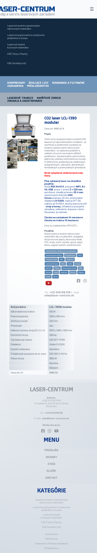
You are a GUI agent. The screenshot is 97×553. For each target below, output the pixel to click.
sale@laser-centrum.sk (59, 295)
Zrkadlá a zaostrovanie (24, 101)
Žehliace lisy (38, 82)
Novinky (51, 457)
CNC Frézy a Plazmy (17, 53)
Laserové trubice (20, 98)
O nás (51, 463)
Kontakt (51, 477)
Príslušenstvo (38, 85)
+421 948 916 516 (59, 292)
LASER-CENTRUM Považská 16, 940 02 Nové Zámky (51, 402)
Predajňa (51, 450)
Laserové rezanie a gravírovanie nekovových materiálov (23, 27)
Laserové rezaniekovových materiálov (18, 46)
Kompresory (16, 82)
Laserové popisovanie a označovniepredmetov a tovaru (25, 36)
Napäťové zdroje (49, 98)
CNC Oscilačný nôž (16, 63)
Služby (51, 470)
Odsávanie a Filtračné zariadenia (51, 543)
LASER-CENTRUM (51, 389)
